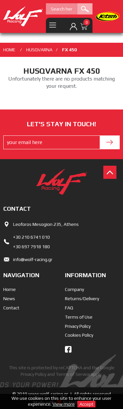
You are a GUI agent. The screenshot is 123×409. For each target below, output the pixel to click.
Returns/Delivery (82, 298)
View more (63, 404)
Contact (11, 307)
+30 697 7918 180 (31, 246)
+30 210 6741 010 (31, 237)
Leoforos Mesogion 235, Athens (46, 224)
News (9, 298)
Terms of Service (73, 374)
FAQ (69, 307)
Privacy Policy (78, 326)
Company (74, 289)
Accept (86, 404)
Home (9, 289)
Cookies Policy (79, 335)
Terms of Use (78, 317)
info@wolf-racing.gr (32, 259)
